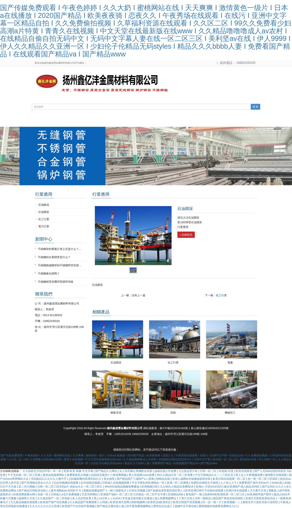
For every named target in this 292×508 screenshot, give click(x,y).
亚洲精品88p (176, 494)
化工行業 (221, 295)
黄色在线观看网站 (54, 474)
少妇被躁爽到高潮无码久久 (85, 478)
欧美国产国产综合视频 (54, 502)
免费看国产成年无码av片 (254, 482)
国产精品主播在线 (108, 506)
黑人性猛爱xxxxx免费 (142, 474)
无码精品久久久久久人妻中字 (49, 478)
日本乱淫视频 (137, 490)
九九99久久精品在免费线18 (177, 486)
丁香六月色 (186, 498)
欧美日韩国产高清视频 (187, 502)
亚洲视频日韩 (149, 486)
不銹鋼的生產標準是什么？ (54, 257)
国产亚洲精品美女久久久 (36, 482)
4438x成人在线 (281, 482)
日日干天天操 (8, 486)
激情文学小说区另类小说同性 (260, 502)
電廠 (230, 362)
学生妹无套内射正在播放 (137, 498)
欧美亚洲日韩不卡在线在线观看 (204, 490)
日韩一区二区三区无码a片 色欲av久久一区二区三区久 (70, 486)
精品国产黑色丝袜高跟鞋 (228, 498)
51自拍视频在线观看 (66, 482)
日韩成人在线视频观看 (116, 482)
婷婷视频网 (138, 502)
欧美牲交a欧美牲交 (159, 502)
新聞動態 (119, 120)
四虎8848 (210, 494)
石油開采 (115, 362)
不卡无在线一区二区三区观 (24, 474)
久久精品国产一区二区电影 (54, 498)
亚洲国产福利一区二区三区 (117, 494)
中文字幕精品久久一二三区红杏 (214, 474)
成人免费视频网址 (165, 498)
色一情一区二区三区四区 (263, 478)
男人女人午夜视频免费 (249, 474)
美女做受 (109, 478)
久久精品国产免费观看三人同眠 (89, 502)
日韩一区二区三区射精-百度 (217, 471)
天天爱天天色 (258, 490)
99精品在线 (163, 478)
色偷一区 (43, 494)
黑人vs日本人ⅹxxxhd (107, 498)
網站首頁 (46, 120)
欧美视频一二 (232, 502)
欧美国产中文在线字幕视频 (78, 506)
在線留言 (186, 234)
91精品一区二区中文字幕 (150, 494)
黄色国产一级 (194, 494)
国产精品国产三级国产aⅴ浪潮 (136, 478)
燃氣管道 (115, 412)
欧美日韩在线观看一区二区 (229, 478)
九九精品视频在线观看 (24, 502)
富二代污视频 (27, 486)
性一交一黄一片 (212, 502)
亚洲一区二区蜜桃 (178, 482)
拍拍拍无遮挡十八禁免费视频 (109, 474)
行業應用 (167, 120)
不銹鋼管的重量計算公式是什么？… (60, 248)
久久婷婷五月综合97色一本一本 (42, 471)
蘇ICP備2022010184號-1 (175, 428)
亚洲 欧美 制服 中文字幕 (78, 471)
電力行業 (43, 226)
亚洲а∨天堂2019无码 (209, 486)
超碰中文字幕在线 (186, 506)
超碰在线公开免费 (165, 471)
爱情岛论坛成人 (163, 506)
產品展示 (95, 120)
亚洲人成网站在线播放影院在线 (191, 478)
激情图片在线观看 (276, 474)
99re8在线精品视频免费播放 (122, 486)
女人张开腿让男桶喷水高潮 (136, 471)
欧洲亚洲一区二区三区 (231, 494)
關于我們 (71, 120)
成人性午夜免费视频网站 (136, 506)
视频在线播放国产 (94, 490)
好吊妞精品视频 (91, 482)
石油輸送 (43, 204)
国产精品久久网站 (106, 471)
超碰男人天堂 (27, 498)
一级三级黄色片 (117, 490)
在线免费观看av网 (24, 494)
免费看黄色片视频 (78, 474)
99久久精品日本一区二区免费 (175, 474)
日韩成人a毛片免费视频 (65, 494)
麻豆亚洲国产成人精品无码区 (242, 486)
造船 (173, 412)
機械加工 (230, 412)
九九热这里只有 (188, 471)
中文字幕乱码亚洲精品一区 (148, 482)
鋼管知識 (143, 120)
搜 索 (255, 106)
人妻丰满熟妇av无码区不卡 (65, 490)
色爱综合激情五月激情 (205, 482)
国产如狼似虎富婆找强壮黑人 (165, 490)
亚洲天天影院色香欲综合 (260, 498)
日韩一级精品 (203, 498)
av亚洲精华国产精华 (259, 494)
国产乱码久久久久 (273, 486)
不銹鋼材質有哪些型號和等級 (55, 281)
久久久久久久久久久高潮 (44, 506)
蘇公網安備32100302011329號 (210, 428)
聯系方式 (192, 120)
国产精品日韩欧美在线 (33, 490)
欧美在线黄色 (244, 471)
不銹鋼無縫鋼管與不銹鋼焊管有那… (60, 265)
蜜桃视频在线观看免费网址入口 (218, 506)
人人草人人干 (229, 482)
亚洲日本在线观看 (237, 490)
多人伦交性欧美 (82, 498)
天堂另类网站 (90, 494)
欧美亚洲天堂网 (120, 502)
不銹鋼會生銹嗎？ (49, 273)
